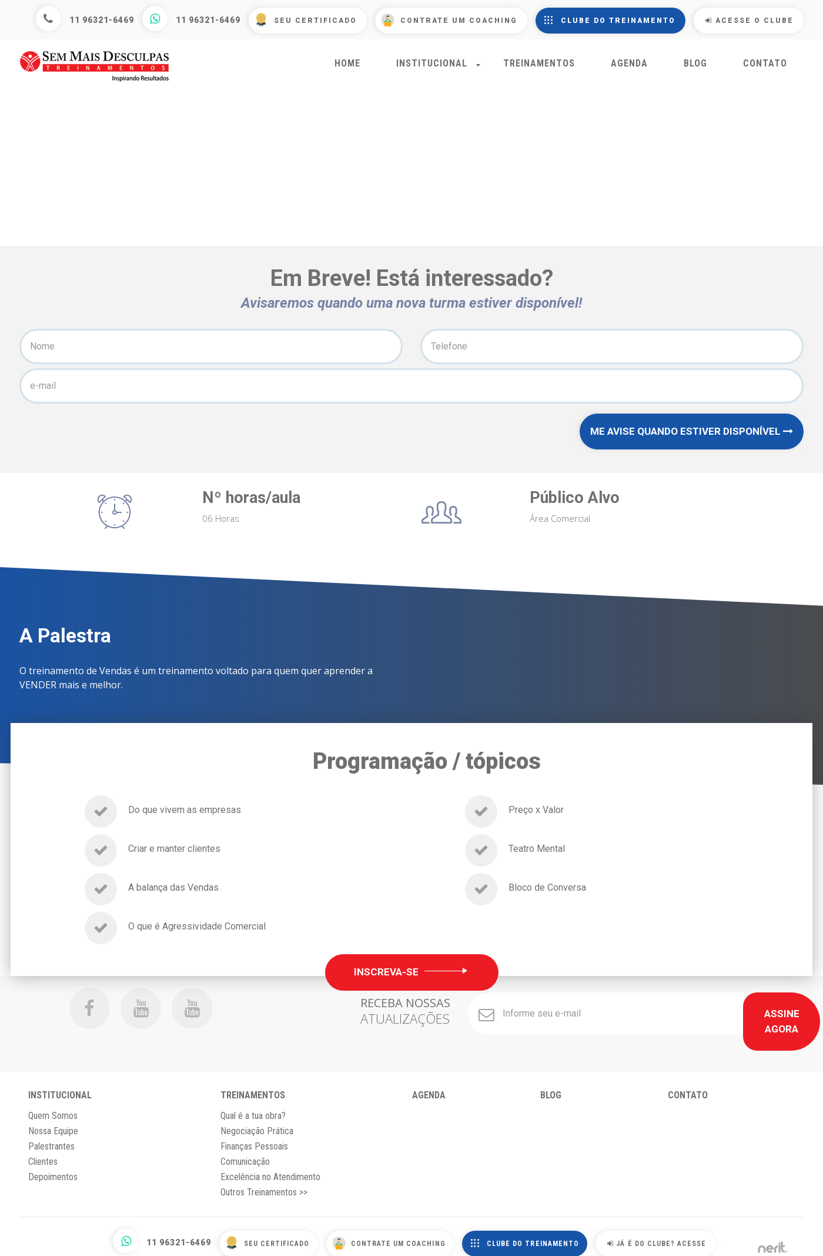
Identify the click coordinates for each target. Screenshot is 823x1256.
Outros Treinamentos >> (263, 1186)
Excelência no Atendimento (270, 1171)
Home (347, 69)
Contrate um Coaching (458, 20)
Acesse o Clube (749, 20)
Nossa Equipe (53, 1125)
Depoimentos (53, 1171)
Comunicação (245, 1155)
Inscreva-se (412, 980)
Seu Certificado (315, 20)
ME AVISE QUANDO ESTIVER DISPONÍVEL (691, 439)
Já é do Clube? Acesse (675, 1237)
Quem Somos (53, 1109)
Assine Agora (742, 1022)
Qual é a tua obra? (253, 1109)
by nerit (772, 1238)
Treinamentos (539, 69)
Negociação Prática (256, 1125)
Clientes (43, 1155)
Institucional (431, 69)
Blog (695, 69)
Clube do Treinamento (618, 20)
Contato (765, 69)
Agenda (629, 69)
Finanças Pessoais (254, 1140)
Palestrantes (51, 1140)
